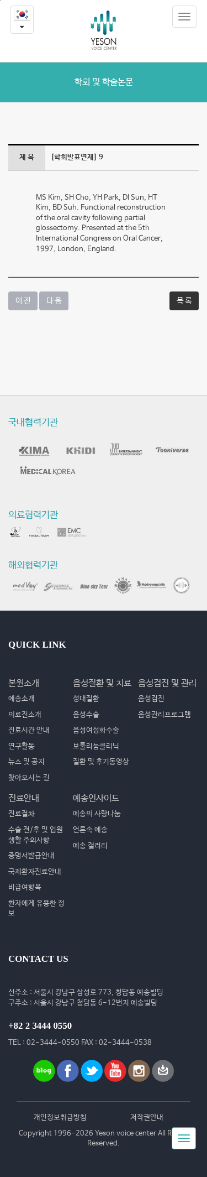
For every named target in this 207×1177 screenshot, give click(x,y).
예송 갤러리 (90, 846)
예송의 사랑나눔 (97, 814)
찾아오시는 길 (29, 778)
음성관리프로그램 (164, 715)
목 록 (184, 300)
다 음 (53, 300)
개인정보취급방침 (60, 1117)
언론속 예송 (90, 830)
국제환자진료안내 (34, 872)
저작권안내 (146, 1117)
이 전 (22, 300)
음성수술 (86, 715)
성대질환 (86, 699)
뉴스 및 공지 (26, 762)
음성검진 (151, 699)
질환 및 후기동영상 (101, 762)
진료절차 (21, 814)
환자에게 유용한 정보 (36, 908)
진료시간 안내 (29, 730)
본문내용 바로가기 (0, 0)
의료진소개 (24, 715)
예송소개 (21, 699)
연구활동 (21, 746)
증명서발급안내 (31, 856)
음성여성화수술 (96, 730)
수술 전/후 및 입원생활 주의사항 (35, 835)
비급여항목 (24, 887)
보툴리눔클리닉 (96, 746)
